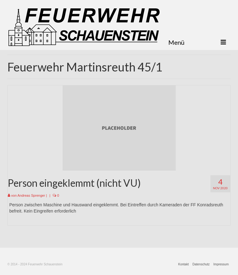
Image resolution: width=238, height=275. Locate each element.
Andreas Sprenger (31, 195)
